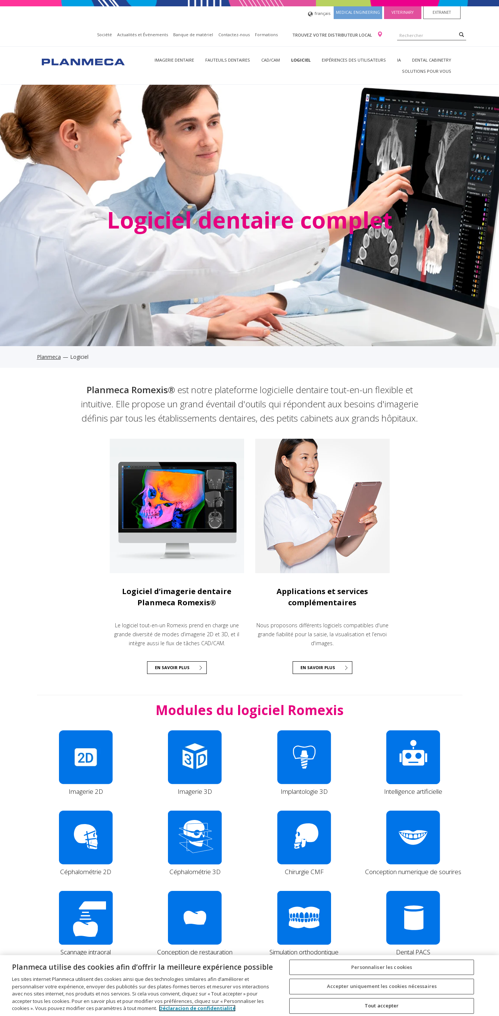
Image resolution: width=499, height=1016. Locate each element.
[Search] (461, 34)
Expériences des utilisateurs (354, 60)
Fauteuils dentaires (227, 60)
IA (399, 60)
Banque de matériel (193, 34)
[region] (249, 985)
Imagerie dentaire (174, 60)
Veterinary (403, 12)
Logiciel (301, 60)
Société (104, 34)
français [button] (319, 14)
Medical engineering (358, 12)
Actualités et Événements (142, 34)
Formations (266, 34)
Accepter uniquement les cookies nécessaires (382, 986)
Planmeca (49, 356)
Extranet (442, 12)
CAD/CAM (270, 60)
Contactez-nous (234, 34)
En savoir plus (317, 667)
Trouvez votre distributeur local (332, 35)
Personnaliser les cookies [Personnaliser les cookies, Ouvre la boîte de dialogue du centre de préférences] (381, 967)
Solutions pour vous (426, 71)
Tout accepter (382, 1005)
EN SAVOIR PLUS (172, 667)
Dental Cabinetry (431, 60)
